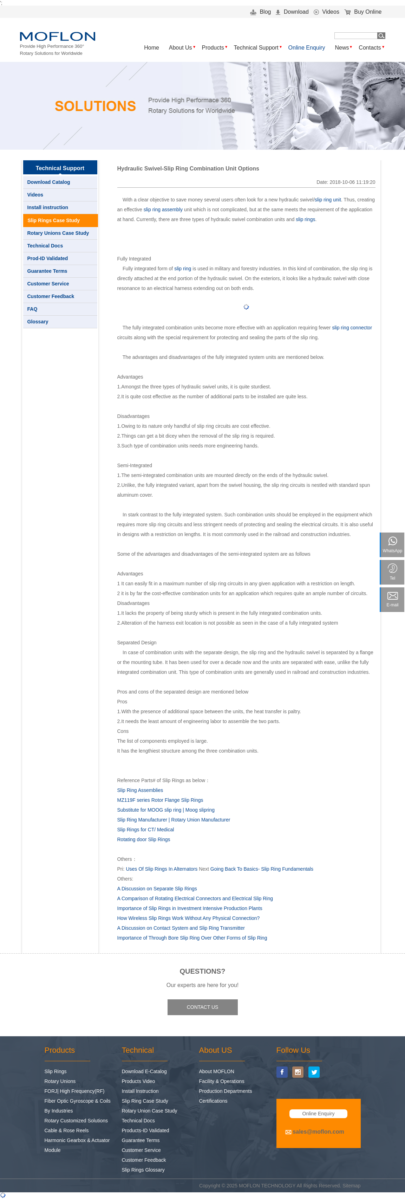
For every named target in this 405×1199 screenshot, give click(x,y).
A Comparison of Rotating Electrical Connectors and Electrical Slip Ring (195, 898)
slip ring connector (352, 327)
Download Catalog (48, 182)
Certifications (213, 1101)
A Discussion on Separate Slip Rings (157, 888)
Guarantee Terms (47, 271)
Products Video (138, 1081)
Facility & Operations (221, 1081)
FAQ (32, 309)
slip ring (182, 268)
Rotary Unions (60, 1081)
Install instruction (47, 207)
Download (292, 12)
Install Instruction (140, 1091)
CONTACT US (202, 1007)
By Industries (59, 1111)
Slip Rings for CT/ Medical (145, 829)
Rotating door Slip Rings (143, 839)
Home (151, 48)
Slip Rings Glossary (143, 1170)
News (342, 48)
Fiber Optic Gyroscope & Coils (78, 1101)
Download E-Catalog (144, 1071)
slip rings (305, 219)
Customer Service (48, 283)
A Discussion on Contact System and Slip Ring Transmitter (181, 928)
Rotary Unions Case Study (58, 233)
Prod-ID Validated (47, 258)
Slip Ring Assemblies (140, 790)
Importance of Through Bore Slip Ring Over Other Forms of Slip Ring (192, 938)
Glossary (37, 321)
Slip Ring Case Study (145, 1101)
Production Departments (225, 1091)
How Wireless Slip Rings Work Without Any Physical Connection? (188, 918)
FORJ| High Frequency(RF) (75, 1091)
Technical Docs (45, 246)
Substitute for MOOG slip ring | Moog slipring (166, 810)
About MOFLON (216, 1071)
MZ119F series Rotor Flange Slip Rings (160, 800)
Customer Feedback (50, 296)
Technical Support (256, 48)
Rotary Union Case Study (149, 1111)
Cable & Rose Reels (67, 1130)
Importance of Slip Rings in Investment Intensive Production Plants (189, 908)
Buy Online (363, 12)
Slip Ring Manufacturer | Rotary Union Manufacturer (173, 820)
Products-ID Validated (145, 1130)
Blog (260, 12)
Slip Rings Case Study (54, 220)
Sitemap (351, 1185)
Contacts (370, 48)
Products (213, 48)
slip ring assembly (163, 209)
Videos (326, 12)
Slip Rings (56, 1071)
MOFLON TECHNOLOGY (267, 1185)
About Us (180, 48)
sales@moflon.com (318, 1132)
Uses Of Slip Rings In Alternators (161, 869)
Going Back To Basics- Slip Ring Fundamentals (261, 869)
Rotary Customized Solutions (76, 1120)
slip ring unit (328, 199)
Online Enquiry (306, 48)
